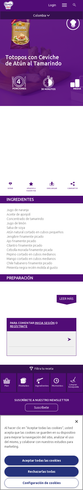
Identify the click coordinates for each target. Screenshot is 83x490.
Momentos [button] (57, 382)
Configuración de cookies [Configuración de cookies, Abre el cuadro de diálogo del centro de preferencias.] (42, 483)
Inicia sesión (45, 322)
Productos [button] (24, 382)
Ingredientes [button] (42, 382)
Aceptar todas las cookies (41, 460)
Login (52, 5)
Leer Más (66, 298)
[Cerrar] (76, 421)
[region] (41, 452)
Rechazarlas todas (41, 471)
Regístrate (18, 326)
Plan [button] (6, 382)
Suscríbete (41, 407)
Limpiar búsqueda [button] (73, 382)
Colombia (41, 15)
